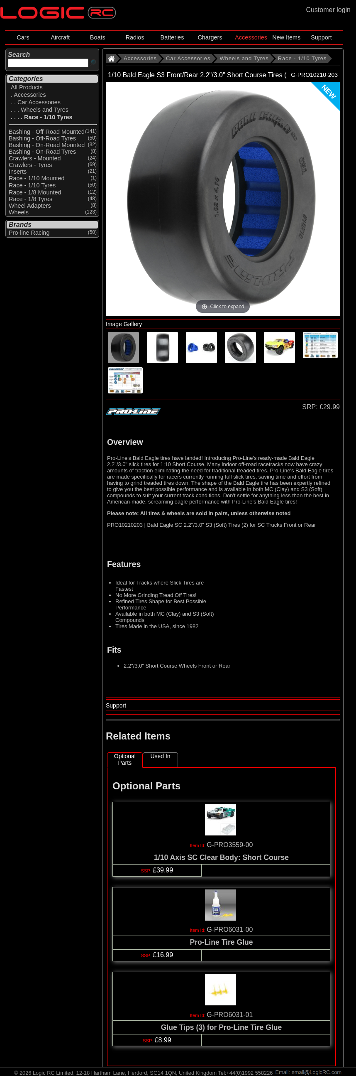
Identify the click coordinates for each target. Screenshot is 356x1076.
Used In (160, 756)
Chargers (210, 37)
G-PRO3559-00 (230, 844)
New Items (286, 37)
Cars (23, 37)
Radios (135, 37)
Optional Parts (125, 759)
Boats (97, 37)
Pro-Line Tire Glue (221, 942)
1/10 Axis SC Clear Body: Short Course (221, 857)
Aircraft (60, 37)
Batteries (172, 37)
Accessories (251, 37)
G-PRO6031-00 (230, 929)
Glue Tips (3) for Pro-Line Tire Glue (221, 1027)
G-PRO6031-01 (230, 1014)
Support (321, 37)
